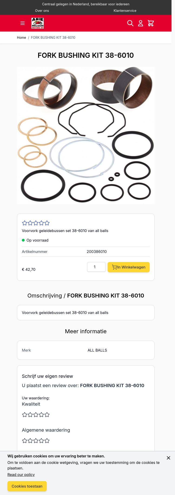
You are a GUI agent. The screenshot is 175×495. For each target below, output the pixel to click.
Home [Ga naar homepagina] (21, 37)
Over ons (42, 11)
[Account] (140, 23)
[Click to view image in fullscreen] (86, 135)
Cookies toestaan (27, 486)
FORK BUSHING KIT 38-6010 (53, 37)
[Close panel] (168, 457)
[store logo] (37, 23)
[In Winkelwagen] (129, 267)
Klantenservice (125, 11)
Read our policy (21, 474)
